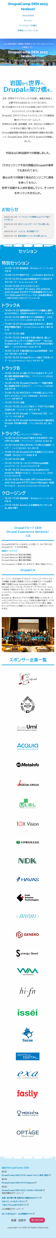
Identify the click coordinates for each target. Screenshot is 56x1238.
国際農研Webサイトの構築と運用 (36, 310)
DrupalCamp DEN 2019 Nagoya (19, 1183)
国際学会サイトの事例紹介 (32, 317)
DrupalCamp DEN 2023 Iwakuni (28, 6)
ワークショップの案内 (28, 25)
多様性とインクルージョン (28, 30)
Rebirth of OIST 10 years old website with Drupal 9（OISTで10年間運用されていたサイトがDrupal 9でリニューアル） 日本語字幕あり (29, 292)
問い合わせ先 (37, 1220)
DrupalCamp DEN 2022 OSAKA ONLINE (23, 1190)
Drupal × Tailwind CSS (33, 413)
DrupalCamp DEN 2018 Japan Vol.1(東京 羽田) (27, 1175)
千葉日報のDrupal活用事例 (33, 351)
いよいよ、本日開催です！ (29, 231)
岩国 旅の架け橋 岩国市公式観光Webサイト (22, 1198)
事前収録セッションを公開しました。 (33, 236)
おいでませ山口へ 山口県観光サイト (18, 1214)
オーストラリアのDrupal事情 (34, 463)
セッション (28, 20)
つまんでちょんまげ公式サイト (15, 1205)
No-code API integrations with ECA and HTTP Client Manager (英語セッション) (29, 482)
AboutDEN (28, 16)
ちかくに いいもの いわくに (15, 1201)
